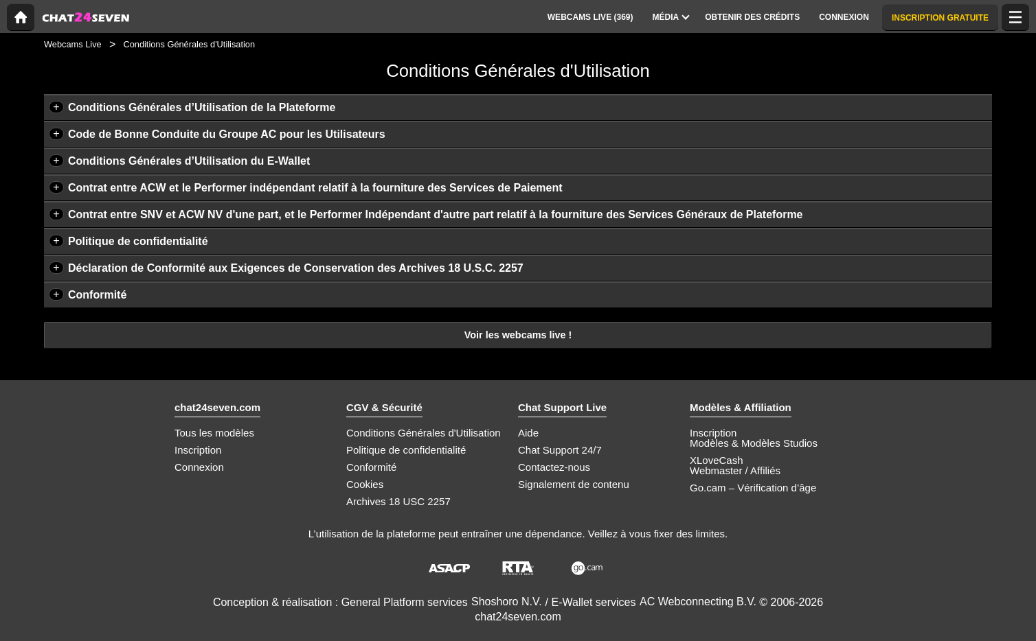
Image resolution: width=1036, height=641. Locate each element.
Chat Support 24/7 (560, 450)
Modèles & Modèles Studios (754, 443)
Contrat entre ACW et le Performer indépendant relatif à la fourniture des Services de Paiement (315, 188)
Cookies (364, 484)
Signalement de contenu (573, 484)
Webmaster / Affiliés (735, 470)
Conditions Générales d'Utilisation (423, 433)
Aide (528, 433)
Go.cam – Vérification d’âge (753, 487)
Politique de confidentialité (138, 241)
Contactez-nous (554, 467)
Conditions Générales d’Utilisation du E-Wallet (189, 161)
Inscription (197, 450)
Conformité (97, 295)
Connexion (199, 467)
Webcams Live (73, 44)
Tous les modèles (214, 433)
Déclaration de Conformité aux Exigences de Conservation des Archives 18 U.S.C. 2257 (295, 268)
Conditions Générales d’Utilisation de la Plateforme (201, 107)
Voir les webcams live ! (518, 334)
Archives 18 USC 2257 (398, 501)
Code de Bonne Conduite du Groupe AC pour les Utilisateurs (226, 134)
